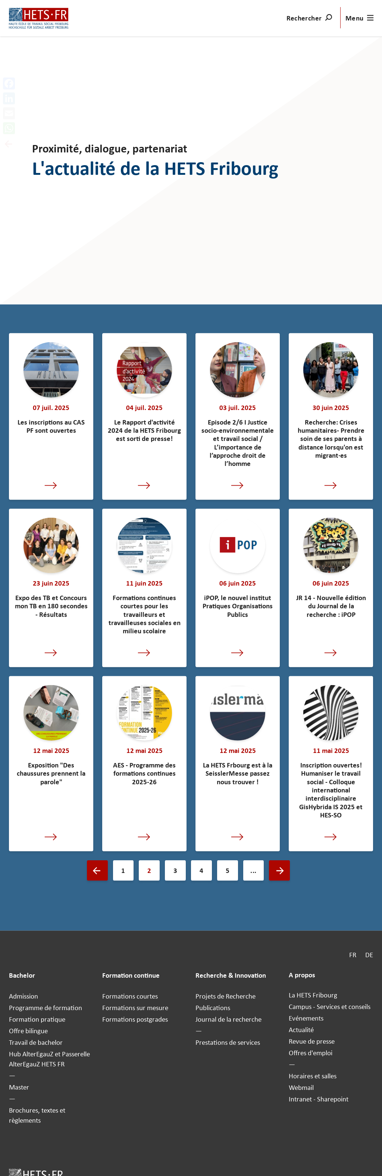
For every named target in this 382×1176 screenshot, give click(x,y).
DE (369, 954)
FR (352, 954)
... (253, 870)
